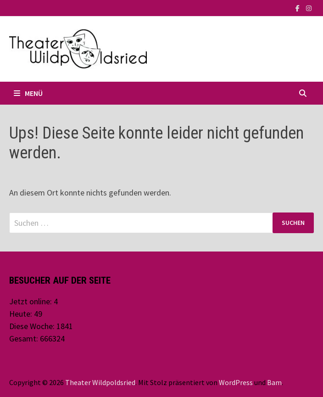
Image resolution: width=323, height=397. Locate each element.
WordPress (236, 382)
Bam (274, 382)
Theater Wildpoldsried (100, 382)
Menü (28, 93)
